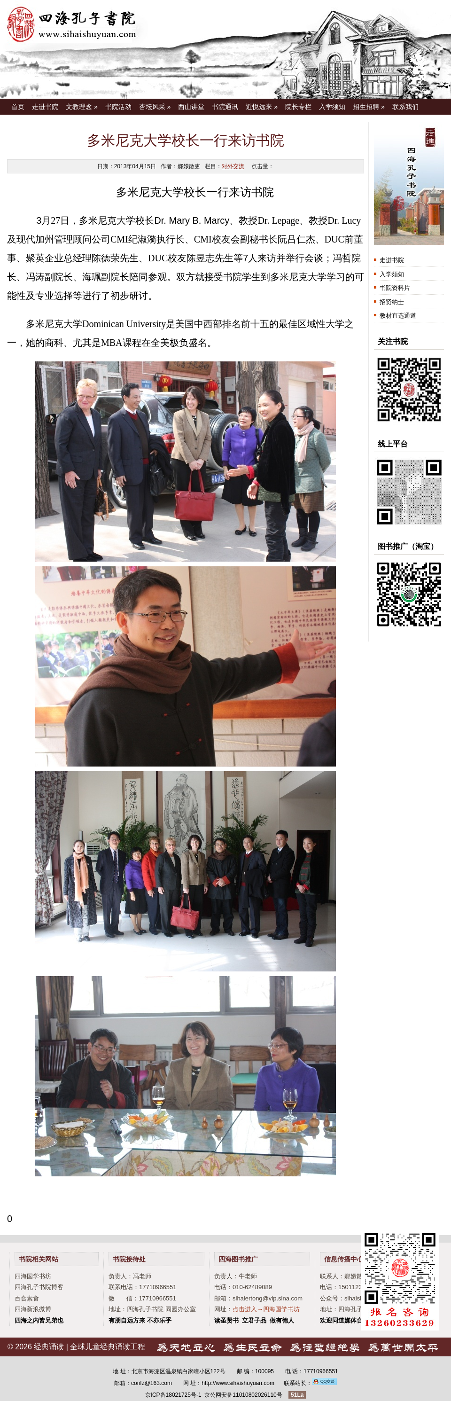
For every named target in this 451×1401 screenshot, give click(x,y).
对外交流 (233, 166)
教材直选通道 (398, 315)
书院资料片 (395, 287)
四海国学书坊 (33, 1276)
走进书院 (45, 106)
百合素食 (27, 1298)
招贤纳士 (392, 301)
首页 (17, 106)
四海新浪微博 (33, 1309)
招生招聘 (369, 106)
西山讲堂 (191, 106)
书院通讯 (225, 106)
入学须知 (332, 106)
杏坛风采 (155, 106)
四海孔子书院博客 (39, 1287)
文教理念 (82, 106)
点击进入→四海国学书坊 (266, 1309)
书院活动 (118, 106)
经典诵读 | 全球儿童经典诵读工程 (89, 1347)
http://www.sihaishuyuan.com (238, 1383)
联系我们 (405, 106)
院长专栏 (298, 106)
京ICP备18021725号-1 (173, 1395)
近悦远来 (262, 106)
